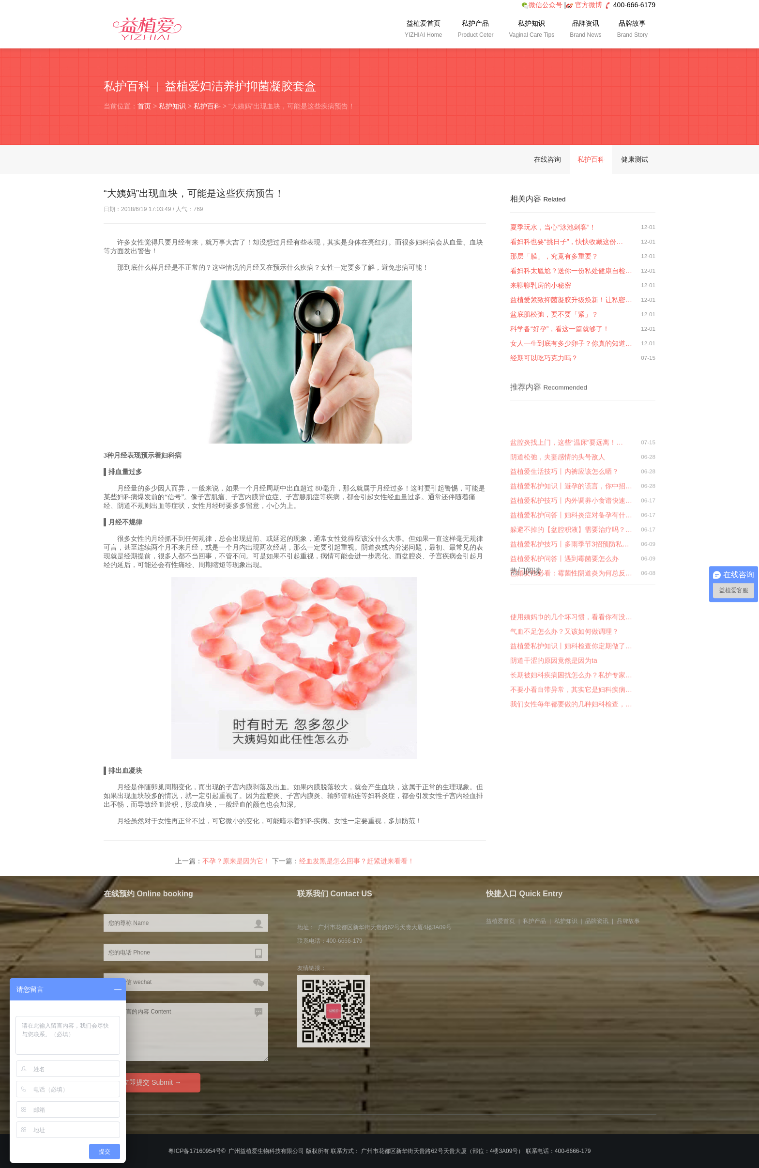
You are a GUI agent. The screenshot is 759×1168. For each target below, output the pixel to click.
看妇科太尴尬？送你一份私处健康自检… (571, 271)
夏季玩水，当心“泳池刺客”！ (553, 227)
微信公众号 (541, 5)
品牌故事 (632, 30)
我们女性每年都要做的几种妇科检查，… (571, 735)
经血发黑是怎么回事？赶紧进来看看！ (356, 863)
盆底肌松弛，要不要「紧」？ (554, 314)
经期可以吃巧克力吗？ (544, 358)
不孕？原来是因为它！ (236, 863)
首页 (144, 106)
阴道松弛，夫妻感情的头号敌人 (557, 501)
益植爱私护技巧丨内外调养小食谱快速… (571, 545)
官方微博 (588, 5)
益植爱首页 (423, 30)
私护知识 (531, 30)
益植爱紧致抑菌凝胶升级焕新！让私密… (571, 300)
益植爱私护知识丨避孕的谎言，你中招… (571, 530)
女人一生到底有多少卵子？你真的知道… (571, 343)
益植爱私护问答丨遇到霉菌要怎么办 (564, 603)
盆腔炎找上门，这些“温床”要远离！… (566, 487)
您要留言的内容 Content (186, 1032)
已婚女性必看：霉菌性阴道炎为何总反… (571, 617)
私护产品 (475, 30)
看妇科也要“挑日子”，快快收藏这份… (566, 242)
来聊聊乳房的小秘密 (540, 285)
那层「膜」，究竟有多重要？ (554, 256)
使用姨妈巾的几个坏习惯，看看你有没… (571, 648)
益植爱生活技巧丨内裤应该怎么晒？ (564, 516)
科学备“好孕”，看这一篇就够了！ (559, 329)
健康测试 (634, 159)
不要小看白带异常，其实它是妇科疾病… (571, 720)
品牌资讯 (585, 30)
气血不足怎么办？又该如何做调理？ (564, 662)
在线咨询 (547, 159)
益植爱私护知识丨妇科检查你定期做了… (571, 677)
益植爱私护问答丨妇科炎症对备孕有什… (571, 559)
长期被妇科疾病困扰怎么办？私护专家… (571, 706)
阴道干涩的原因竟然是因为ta (553, 691)
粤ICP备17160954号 (194, 1151)
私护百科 (207, 106)
